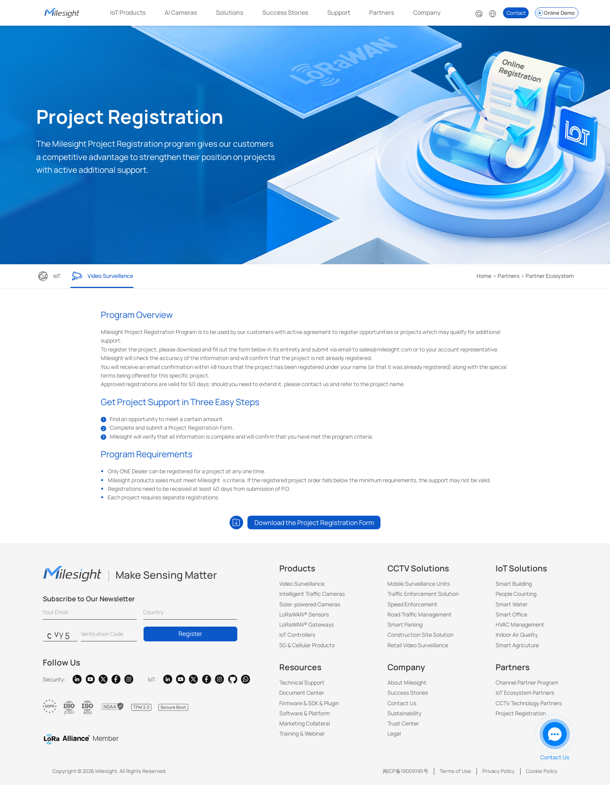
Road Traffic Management (419, 614)
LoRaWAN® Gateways (306, 624)
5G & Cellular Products (307, 645)
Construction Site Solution (420, 634)
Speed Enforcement (412, 604)
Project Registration (521, 713)
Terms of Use (455, 770)
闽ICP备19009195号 (405, 770)
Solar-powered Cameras (309, 604)
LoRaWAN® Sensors (304, 614)
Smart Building (514, 583)
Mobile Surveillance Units (418, 583)
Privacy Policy (498, 770)
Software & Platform (304, 713)
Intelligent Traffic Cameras (312, 593)
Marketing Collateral (304, 723)
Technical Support (301, 682)
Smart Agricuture (517, 645)
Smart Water (512, 604)
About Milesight (406, 682)
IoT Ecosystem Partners (525, 692)
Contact (516, 12)
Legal (394, 733)
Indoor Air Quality (517, 634)
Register (190, 633)
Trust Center (403, 723)
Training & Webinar (302, 733)
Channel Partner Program (527, 682)
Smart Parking (404, 624)
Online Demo (555, 13)
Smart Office (511, 614)
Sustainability (404, 713)
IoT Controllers (297, 634)
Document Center (301, 692)
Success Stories (285, 12)
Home (484, 275)
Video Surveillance (301, 583)
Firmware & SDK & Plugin (309, 703)
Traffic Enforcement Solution (423, 593)
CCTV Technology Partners (529, 703)
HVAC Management (520, 624)
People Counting (516, 593)
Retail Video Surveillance (417, 645)
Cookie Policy (541, 770)
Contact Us (401, 703)
